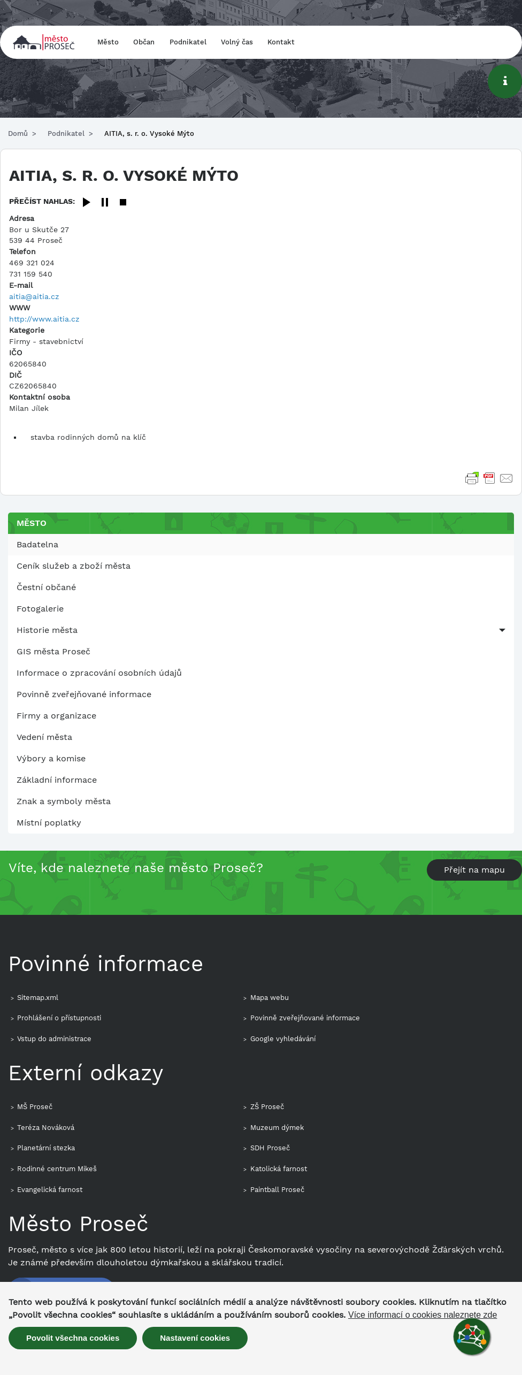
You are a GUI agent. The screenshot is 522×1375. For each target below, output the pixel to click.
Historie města (47, 630)
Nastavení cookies (195, 1337)
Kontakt (281, 42)
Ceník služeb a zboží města (73, 566)
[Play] (87, 203)
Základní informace (57, 780)
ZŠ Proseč (267, 1107)
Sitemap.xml (37, 998)
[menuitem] (261, 544)
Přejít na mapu (474, 870)
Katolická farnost (278, 1169)
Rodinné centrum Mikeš (57, 1169)
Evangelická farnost (49, 1190)
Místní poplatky (49, 823)
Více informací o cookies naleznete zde (422, 1315)
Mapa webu (269, 998)
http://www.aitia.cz (44, 319)
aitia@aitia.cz (34, 296)
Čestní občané (46, 587)
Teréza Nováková (45, 1128)
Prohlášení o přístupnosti (59, 1018)
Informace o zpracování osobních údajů (99, 673)
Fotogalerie (40, 609)
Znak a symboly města (64, 801)
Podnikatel (188, 42)
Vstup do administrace (54, 1039)
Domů (18, 133)
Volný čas (237, 42)
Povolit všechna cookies (72, 1337)
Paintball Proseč (277, 1190)
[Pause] (105, 203)
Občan (144, 42)
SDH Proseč (270, 1148)
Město (108, 42)
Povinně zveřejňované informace (84, 694)
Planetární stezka (46, 1148)
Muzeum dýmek (277, 1128)
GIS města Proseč (53, 651)
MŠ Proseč (34, 1107)
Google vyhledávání (283, 1039)
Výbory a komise (51, 758)
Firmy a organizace (56, 716)
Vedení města (44, 737)
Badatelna (37, 544)
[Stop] (123, 203)
